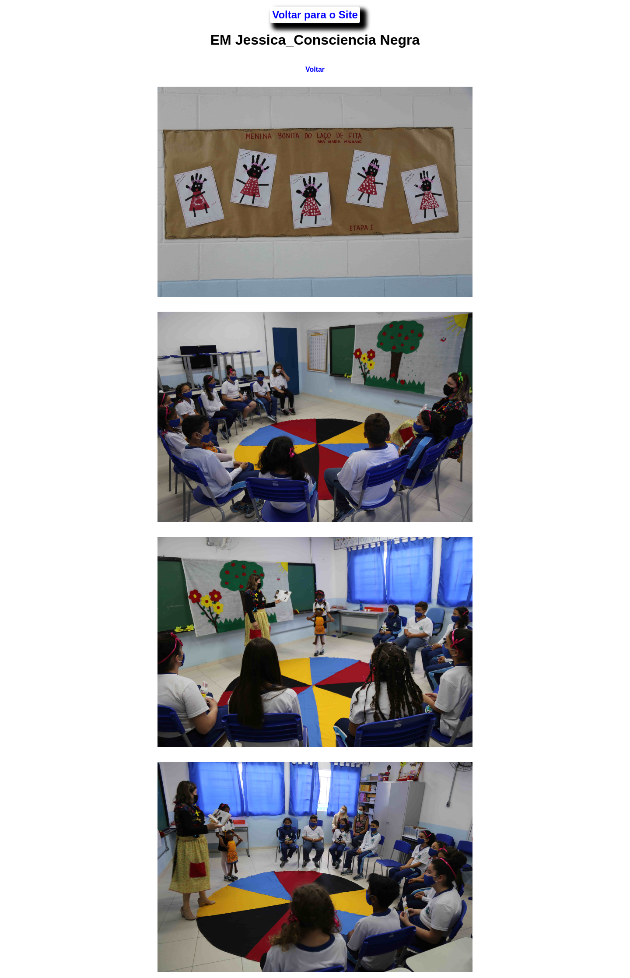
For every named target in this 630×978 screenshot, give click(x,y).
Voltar (315, 69)
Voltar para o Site (315, 15)
